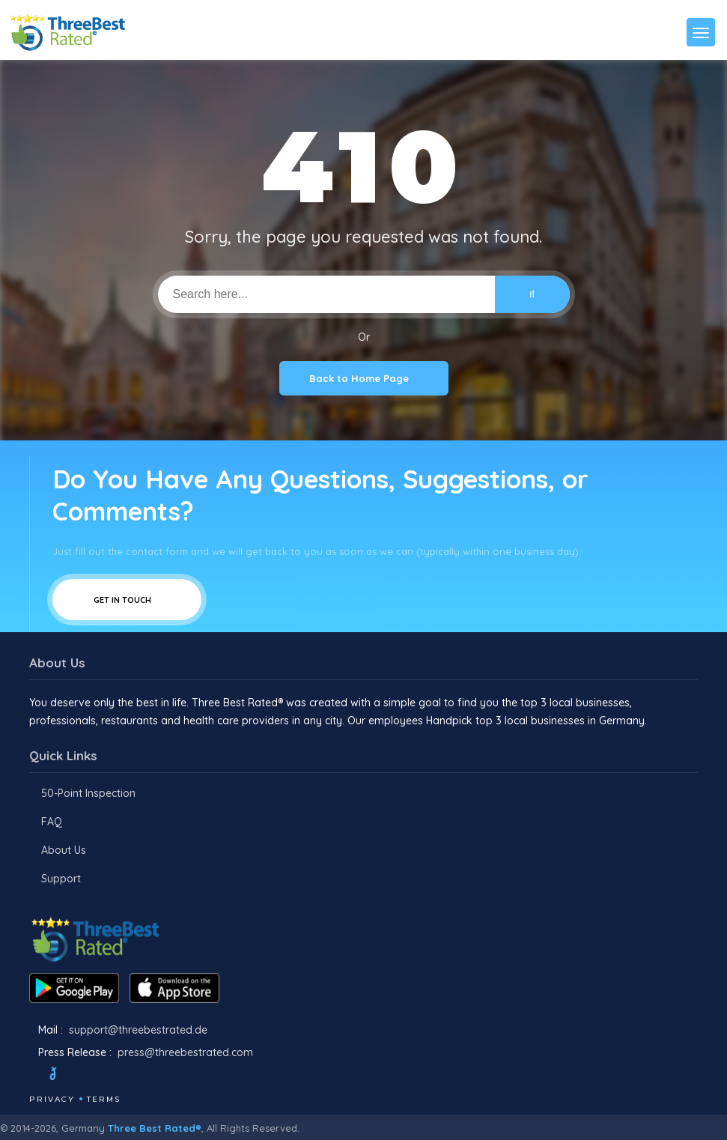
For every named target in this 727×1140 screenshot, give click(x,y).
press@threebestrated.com (185, 1052)
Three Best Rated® (154, 1128)
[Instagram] (103, 1075)
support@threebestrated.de (138, 1030)
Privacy (52, 1099)
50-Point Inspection (88, 793)
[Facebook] (30, 1075)
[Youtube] (123, 1075)
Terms (104, 1099)
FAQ (51, 821)
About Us (63, 850)
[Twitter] (67, 1075)
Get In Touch (127, 599)
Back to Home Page (364, 378)
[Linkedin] (143, 1075)
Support (61, 878)
